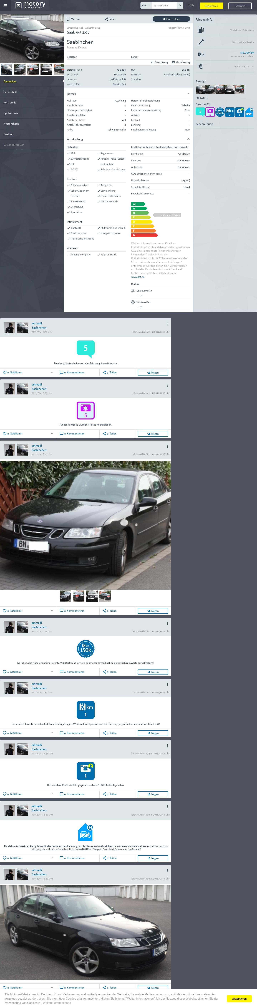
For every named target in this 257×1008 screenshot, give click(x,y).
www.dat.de (138, 276)
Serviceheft (10, 91)
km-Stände (10, 102)
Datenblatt (10, 81)
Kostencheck (11, 123)
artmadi (37, 323)
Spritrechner (11, 113)
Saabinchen (39, 327)
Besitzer (8, 134)
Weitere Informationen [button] (57, 1002)
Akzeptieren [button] (239, 998)
